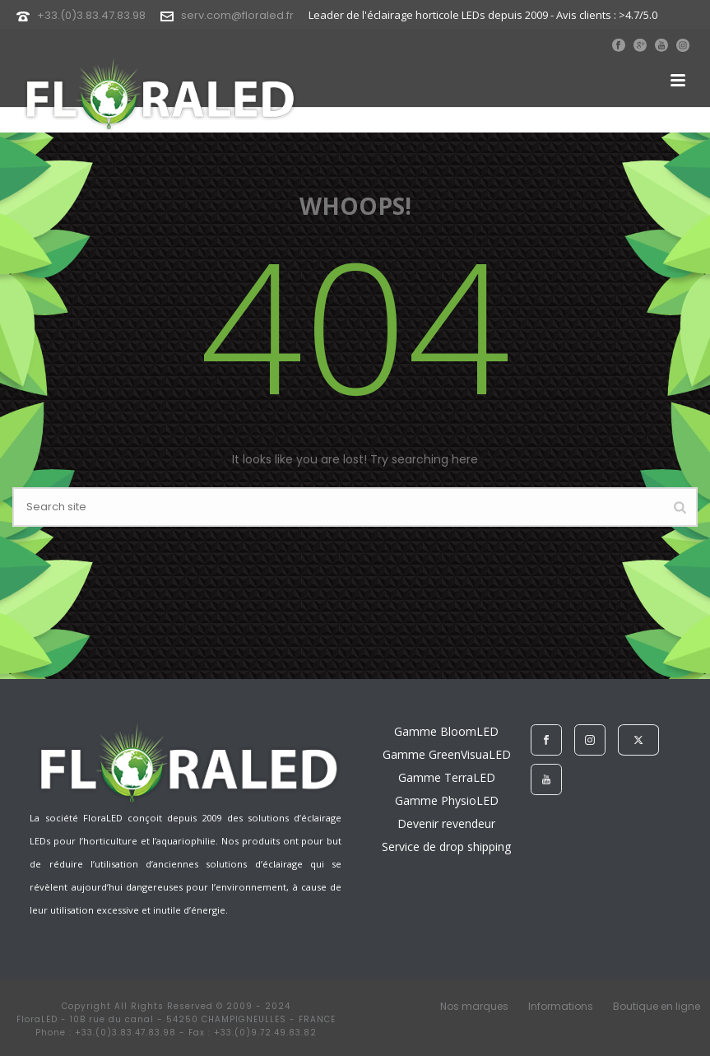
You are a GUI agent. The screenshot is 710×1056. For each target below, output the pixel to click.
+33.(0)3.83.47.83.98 (91, 15)
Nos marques (474, 1006)
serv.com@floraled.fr (237, 15)
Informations (560, 1006)
